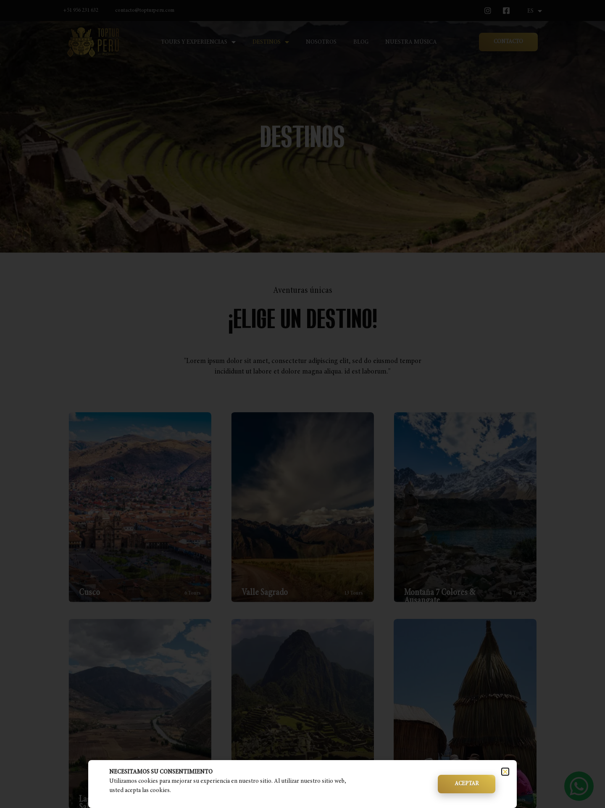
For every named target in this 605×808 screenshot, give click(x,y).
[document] (302, 404)
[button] (505, 772)
